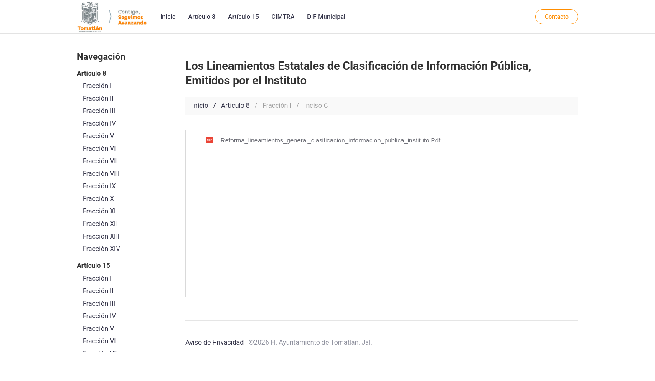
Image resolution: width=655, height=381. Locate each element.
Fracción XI (99, 211)
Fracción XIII (101, 236)
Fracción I (97, 278)
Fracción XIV (101, 249)
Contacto (557, 16)
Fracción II (98, 291)
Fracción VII (100, 161)
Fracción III (99, 303)
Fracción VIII (101, 174)
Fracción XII (100, 224)
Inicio (168, 16)
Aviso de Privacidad (214, 342)
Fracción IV (99, 316)
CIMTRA (283, 16)
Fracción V (98, 329)
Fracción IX (99, 186)
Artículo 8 (202, 16)
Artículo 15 (243, 16)
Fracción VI (99, 341)
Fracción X (98, 199)
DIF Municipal (326, 16)
